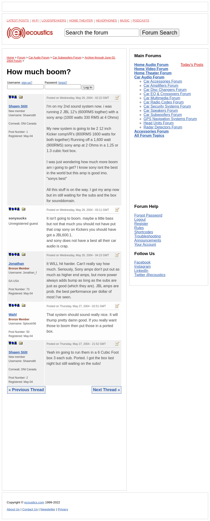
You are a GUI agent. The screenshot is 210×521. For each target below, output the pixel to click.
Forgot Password (148, 215)
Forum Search (159, 32)
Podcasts (141, 20)
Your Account (145, 244)
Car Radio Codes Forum (164, 102)
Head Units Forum (159, 123)
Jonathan (16, 263)
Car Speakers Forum (161, 110)
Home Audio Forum (151, 65)
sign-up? (27, 82)
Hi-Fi (35, 20)
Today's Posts (192, 65)
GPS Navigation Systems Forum (170, 119)
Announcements (147, 240)
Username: (25, 85)
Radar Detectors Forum (163, 127)
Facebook (142, 262)
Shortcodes (143, 232)
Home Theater (81, 20)
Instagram (142, 266)
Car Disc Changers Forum (165, 90)
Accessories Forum (151, 131)
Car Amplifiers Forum (161, 85)
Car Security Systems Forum (167, 106)
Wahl (13, 314)
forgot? (62, 82)
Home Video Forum (151, 69)
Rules (139, 228)
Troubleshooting (147, 236)
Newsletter (47, 509)
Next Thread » (106, 389)
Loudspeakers (54, 20)
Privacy (63, 509)
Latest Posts (18, 20)
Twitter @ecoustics (150, 275)
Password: (63, 85)
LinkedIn (141, 271)
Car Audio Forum (149, 77)
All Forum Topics (149, 135)
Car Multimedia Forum (162, 98)
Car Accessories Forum (163, 81)
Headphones (106, 20)
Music (125, 20)
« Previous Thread (26, 389)
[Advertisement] (64, 446)
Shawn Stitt (18, 106)
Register (141, 224)
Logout (140, 220)
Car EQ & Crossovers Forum (167, 94)
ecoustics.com (34, 502)
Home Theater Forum (153, 73)
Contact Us (30, 509)
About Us (13, 509)
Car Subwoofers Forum (163, 115)
